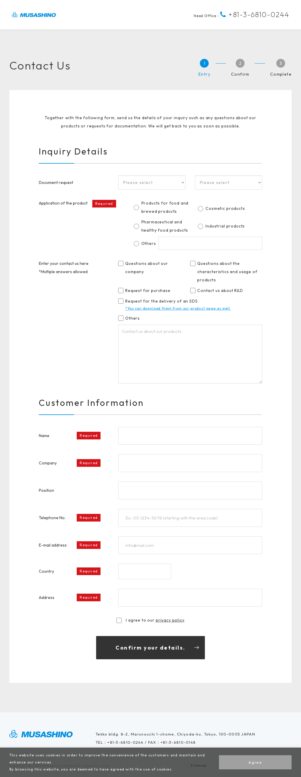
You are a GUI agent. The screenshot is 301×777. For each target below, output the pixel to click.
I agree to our (150, 620)
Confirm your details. (150, 647)
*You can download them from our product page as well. (178, 308)
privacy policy (170, 620)
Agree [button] (255, 762)
